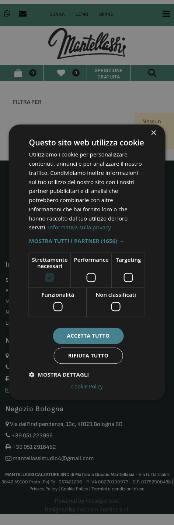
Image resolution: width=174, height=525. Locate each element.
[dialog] (87, 262)
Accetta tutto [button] (88, 335)
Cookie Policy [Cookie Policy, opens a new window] (87, 387)
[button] (87, 240)
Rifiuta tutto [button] (88, 355)
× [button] (153, 133)
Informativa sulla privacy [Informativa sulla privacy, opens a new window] (79, 227)
